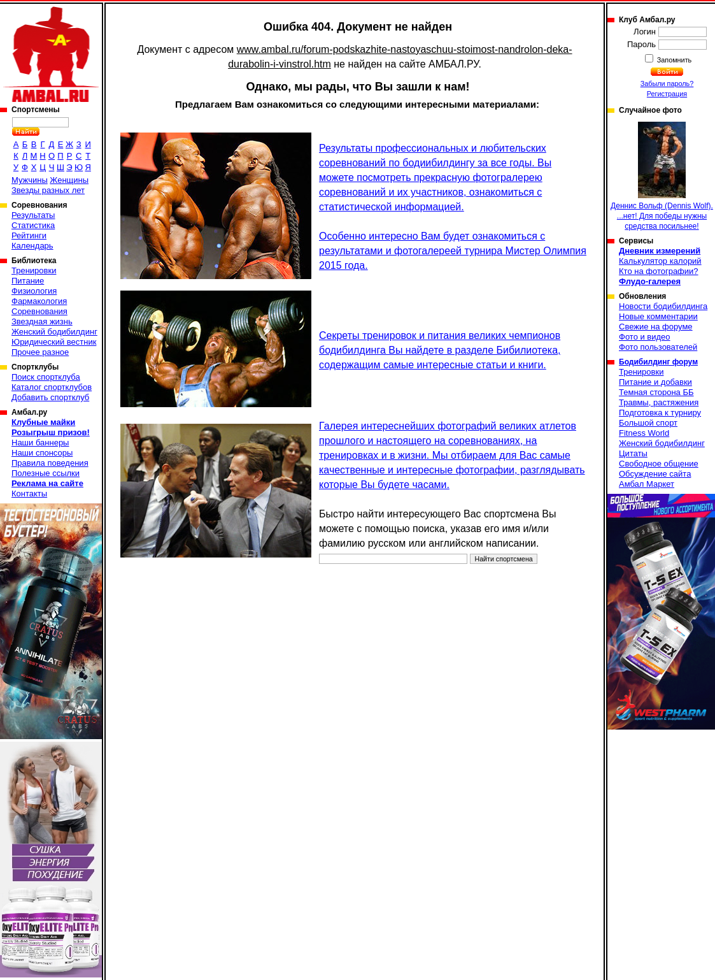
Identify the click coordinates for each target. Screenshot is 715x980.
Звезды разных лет (48, 190)
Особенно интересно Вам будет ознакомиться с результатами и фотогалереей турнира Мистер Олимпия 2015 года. (452, 251)
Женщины (69, 180)
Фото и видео (644, 337)
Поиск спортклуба (45, 377)
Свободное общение (658, 463)
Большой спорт (648, 423)
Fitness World (644, 433)
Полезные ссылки (45, 473)
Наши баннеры (40, 442)
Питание (27, 280)
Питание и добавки (655, 382)
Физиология (34, 291)
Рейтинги (28, 235)
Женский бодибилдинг (54, 331)
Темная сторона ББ (656, 392)
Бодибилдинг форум (658, 361)
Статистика (33, 225)
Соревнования (39, 311)
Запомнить (673, 60)
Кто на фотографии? (658, 271)
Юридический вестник (53, 342)
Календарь (32, 245)
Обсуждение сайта (655, 474)
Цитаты (633, 453)
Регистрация (667, 93)
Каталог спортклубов (51, 387)
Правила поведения (49, 463)
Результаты (33, 215)
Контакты (29, 493)
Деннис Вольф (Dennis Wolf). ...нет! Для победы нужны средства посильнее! (662, 176)
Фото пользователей (658, 347)
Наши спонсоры (42, 453)
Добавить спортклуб (50, 397)
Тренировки (33, 270)
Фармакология (39, 301)
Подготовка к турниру (660, 412)
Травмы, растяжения (658, 402)
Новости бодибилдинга (663, 306)
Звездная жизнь (42, 321)
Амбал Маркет (646, 484)
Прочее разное (40, 352)
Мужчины (29, 180)
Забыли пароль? (667, 83)
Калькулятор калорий (660, 261)
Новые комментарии (658, 316)
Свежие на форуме (656, 326)
